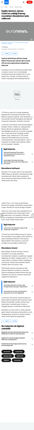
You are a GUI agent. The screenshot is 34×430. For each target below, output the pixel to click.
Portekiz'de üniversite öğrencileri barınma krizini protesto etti (13, 344)
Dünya (11, 7)
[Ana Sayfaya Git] (6, 2)
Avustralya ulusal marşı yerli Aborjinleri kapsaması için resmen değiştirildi (15, 292)
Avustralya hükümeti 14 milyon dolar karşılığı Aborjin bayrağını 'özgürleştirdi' (15, 285)
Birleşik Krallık (18, 7)
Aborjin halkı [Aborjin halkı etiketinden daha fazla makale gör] (8, 356)
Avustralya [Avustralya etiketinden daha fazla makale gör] (17, 360)
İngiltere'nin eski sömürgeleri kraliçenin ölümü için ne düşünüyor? (13, 338)
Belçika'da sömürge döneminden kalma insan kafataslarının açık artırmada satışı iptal (14, 332)
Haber (6, 7)
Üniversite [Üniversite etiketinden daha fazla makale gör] (7, 351)
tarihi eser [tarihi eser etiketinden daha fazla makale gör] (20, 356)
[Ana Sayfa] (2, 7)
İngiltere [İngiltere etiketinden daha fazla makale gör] (6, 360)
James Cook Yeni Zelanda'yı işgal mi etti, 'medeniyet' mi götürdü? (16, 228)
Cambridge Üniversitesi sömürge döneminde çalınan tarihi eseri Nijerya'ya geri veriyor (16, 161)
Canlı (29, 2)
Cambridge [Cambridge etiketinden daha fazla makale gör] (18, 351)
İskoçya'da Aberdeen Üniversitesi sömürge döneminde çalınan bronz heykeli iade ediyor (14, 154)
